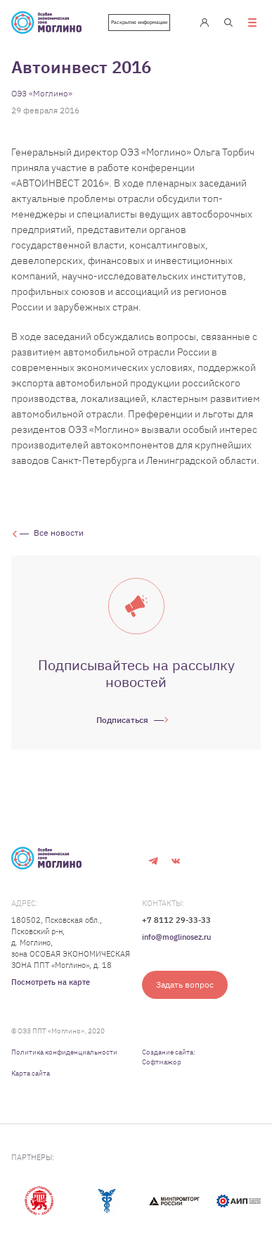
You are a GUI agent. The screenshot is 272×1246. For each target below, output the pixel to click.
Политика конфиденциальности (64, 1052)
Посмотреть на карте (50, 982)
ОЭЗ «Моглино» (41, 93)
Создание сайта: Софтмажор (168, 1056)
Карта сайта (30, 1073)
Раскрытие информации (139, 22)
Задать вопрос (185, 984)
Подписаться (122, 720)
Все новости (59, 532)
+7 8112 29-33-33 (176, 920)
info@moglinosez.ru (176, 937)
